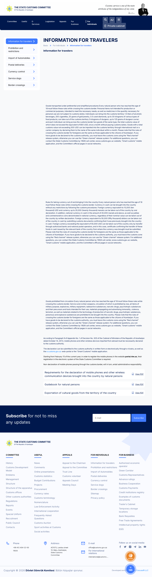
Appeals (62, 21)
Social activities (41, 531)
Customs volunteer (71, 476)
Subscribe (139, 418)
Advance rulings (127, 479)
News (37, 463)
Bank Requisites (127, 516)
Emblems (10, 475)
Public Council (13, 523)
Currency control (21, 71)
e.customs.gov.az (54, 351)
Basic (45, 45)
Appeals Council (70, 480)
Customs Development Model (17, 469)
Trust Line (67, 471)
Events (9, 509)
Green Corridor (126, 470)
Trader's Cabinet (127, 504)
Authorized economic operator (129, 464)
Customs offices (14, 492)
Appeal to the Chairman (74, 463)
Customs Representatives (131, 475)
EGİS (121, 529)
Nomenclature (41, 502)
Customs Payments (128, 488)
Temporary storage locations (128, 510)
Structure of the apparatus (19, 488)
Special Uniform (13, 514)
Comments (39, 467)
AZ (112, 19)
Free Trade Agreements (130, 520)
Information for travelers (21, 41)
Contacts (10, 527)
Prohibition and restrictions (21, 49)
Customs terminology (44, 498)
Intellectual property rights (132, 524)
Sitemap (95, 493)
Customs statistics (43, 476)
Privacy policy (98, 498)
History (9, 463)
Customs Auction (42, 523)
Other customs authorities (18, 496)
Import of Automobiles (21, 58)
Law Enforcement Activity (46, 506)
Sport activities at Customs (47, 527)
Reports (10, 505)
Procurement (40, 489)
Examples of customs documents (129, 498)
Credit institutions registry (131, 492)
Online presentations (44, 471)
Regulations (11, 501)
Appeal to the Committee (74, 467)
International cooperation (46, 511)
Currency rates (41, 493)
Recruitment (12, 518)
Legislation (50, 21)
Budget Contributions (44, 480)
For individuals (91, 22)
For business (75, 22)
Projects (38, 484)
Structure (10, 483)
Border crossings (21, 85)
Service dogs (21, 78)
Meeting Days (69, 484)
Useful (24, 21)
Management (12, 479)
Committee (12, 21)
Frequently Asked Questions (43, 517)
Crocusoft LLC (142, 570)
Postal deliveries (21, 64)
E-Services (35, 22)
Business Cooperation (129, 483)
